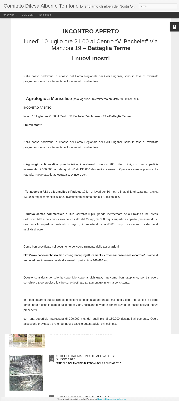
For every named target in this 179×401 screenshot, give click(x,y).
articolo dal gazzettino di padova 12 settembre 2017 (48, 233)
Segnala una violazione (115, 399)
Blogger (101, 399)
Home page (44, 14)
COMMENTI (28, 14)
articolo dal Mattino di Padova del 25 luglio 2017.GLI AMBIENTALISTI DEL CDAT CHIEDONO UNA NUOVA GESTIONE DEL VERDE (89, 318)
